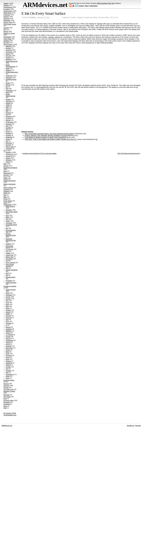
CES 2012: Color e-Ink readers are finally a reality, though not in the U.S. (51, 139)
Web (5, 164)
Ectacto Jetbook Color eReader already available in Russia (46, 136)
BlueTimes (9, 348)
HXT (7, 141)
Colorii (8, 333)
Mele (7, 306)
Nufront (8, 120)
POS (5, 408)
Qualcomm (9, 75)
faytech (8, 312)
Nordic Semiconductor (10, 95)
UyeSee (8, 367)
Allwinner (9, 46)
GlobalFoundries (11, 79)
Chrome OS (9, 154)
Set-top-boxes (8, 11)
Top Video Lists (8, 389)
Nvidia (8, 83)
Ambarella (9, 137)
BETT (7, 273)
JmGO (8, 344)
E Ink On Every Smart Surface (43, 13)
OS (5, 150)
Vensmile (9, 346)
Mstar (7, 92)
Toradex (8, 310)
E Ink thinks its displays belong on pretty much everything (45, 137)
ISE (7, 275)
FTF (7, 251)
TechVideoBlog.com (10, 415)
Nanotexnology (10, 277)
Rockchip (9, 50)
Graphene (7, 189)
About (87, 6)
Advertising (93, 6)
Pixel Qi (8, 338)
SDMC (8, 314)
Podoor (8, 350)
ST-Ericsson (10, 122)
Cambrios (9, 329)
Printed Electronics (10, 180)
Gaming (6, 27)
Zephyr (8, 162)
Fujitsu (8, 139)
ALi (7, 87)
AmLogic (8, 55)
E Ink (116, 17)
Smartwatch (7, 37)
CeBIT (8, 221)
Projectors (7, 15)
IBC (7, 228)
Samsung (9, 77)
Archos (8, 297)
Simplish (138, 425)
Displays (80, 17)
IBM (7, 111)
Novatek (8, 133)
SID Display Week (11, 212)
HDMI (7, 376)
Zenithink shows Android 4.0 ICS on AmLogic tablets (39, 153)
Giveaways (7, 402)
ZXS (7, 368)
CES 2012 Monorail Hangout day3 (128, 153)
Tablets (6, 3)
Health (6, 178)
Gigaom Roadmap (12, 270)
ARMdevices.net (45, 5)
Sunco (8, 357)
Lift (7, 260)
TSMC (8, 105)
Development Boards (10, 167)
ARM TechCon (10, 206)
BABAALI (9, 331)
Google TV (9, 156)
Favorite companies (10, 286)
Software (6, 191)
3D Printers (7, 396)
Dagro (8, 308)
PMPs (5, 193)
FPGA (5, 199)
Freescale (9, 52)
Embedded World (11, 225)
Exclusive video (9, 400)
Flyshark (8, 370)
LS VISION (9, 334)
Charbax (32, 17)
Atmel (7, 68)
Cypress (8, 118)
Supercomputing (11, 282)
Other (5, 203)
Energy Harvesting (90, 17)
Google (8, 299)
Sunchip (8, 316)
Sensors (6, 175)
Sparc (7, 378)
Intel (7, 126)
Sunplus (8, 135)
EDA (5, 171)
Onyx (7, 321)
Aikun (7, 304)
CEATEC (8, 244)
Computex (9, 223)
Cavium (8, 57)
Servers (6, 166)
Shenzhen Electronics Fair (11, 239)
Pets (5, 195)
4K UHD (6, 42)
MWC (7, 217)
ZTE (7, 129)
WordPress (130, 425)
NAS (5, 197)
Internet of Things (9, 33)
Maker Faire (10, 257)
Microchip (9, 143)
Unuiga (8, 336)
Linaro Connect (11, 289)
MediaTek (9, 59)
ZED (7, 372)
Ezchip (8, 131)
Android (8, 152)
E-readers (72, 17)
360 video (7, 395)
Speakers (7, 40)
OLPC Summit (10, 262)
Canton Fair (9, 255)
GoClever (9, 355)
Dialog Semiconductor (10, 65)
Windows (9, 160)
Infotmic (8, 103)
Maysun (8, 327)
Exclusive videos (103, 17)
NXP (7, 88)
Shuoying (9, 317)
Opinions (6, 385)
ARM (7, 293)
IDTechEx (9, 210)
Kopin (7, 359)
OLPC (8, 353)
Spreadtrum (9, 90)
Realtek (8, 99)
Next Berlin (9, 259)
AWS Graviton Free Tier (105, 3)
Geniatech (9, 295)
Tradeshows (7, 204)
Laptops (6, 5)
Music (5, 406)
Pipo (7, 300)
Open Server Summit (10, 265)
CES (111, 17)
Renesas (8, 124)
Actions (8, 54)
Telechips (9, 101)
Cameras (6, 18)
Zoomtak (8, 323)
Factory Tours (8, 22)
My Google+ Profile (10, 413)
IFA (7, 219)
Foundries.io (10, 374)
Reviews (6, 383)
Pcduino (8, 361)
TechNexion (9, 340)
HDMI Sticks (7, 13)
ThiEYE (8, 342)
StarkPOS (9, 363)
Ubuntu (8, 158)
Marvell (8, 85)
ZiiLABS (8, 128)
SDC (7, 268)
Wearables (7, 20)
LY (6, 325)
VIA (7, 114)
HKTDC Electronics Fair (11, 234)
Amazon (8, 112)
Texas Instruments (12, 61)
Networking (7, 173)
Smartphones (8, 7)
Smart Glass (7, 39)
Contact (81, 6)
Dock (5, 398)
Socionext (9, 148)
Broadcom (9, 116)
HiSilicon (8, 70)
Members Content (9, 391)
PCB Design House (10, 24)
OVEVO (8, 365)
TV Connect (9, 249)
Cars (5, 177)
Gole (7, 319)
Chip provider (8, 44)
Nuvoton (8, 145)
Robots (6, 31)
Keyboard (7, 404)
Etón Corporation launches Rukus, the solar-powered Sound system (49, 134)
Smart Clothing (8, 187)
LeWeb (8, 253)
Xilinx (7, 109)
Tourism (6, 387)
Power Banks (8, 201)
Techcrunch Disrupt (9, 246)
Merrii (7, 351)
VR (5, 29)
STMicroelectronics (12, 72)
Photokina (9, 280)
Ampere (8, 48)
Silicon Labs (10, 146)
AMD (7, 107)
